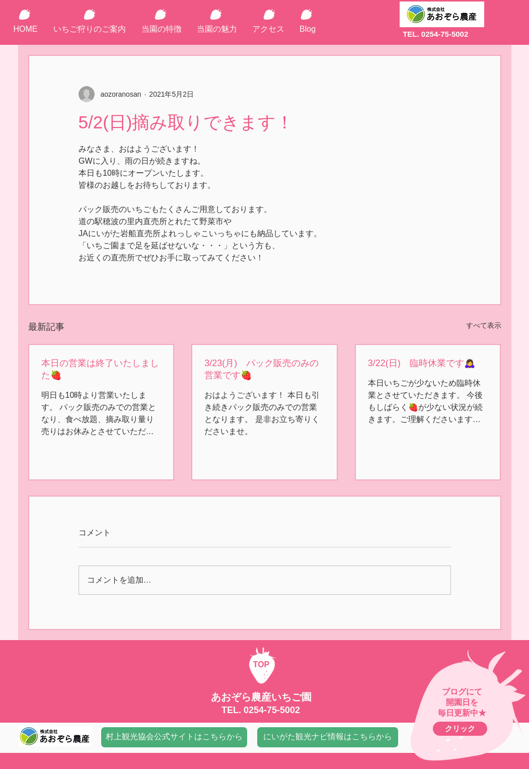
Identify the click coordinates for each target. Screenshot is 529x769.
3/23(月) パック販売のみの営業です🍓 (261, 369)
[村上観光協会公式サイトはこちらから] (174, 737)
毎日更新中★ (462, 713)
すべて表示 (483, 325)
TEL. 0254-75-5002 (435, 34)
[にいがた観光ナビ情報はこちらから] (327, 737)
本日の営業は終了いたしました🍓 (100, 369)
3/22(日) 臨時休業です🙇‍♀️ (421, 363)
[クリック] (460, 729)
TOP (261, 664)
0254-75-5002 (272, 710)
